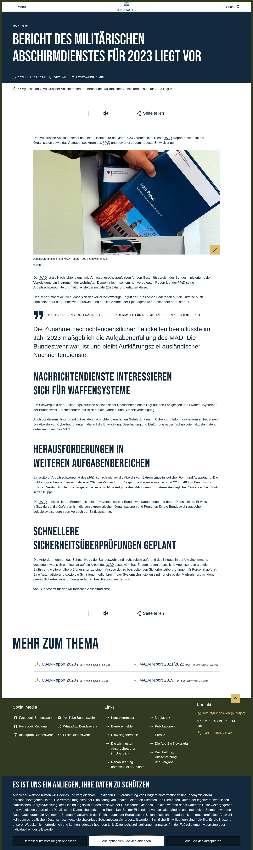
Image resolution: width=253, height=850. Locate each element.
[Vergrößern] (215, 265)
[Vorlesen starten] (105, 128)
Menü (19, 18)
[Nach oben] (235, 713)
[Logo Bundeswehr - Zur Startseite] (126, 18)
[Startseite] (15, 104)
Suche (233, 18)
